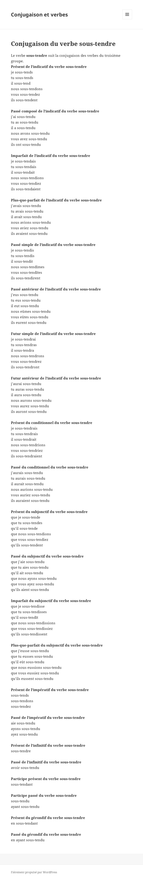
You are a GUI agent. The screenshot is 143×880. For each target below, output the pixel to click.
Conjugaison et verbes (39, 14)
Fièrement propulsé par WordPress (34, 872)
